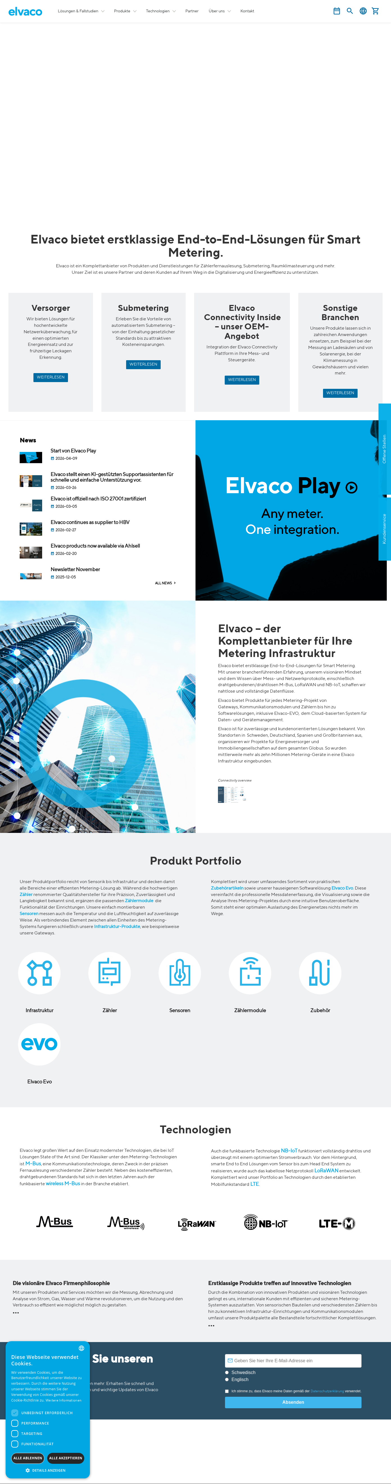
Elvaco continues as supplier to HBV (90, 522)
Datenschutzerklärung (327, 1391)
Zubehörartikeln (227, 888)
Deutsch (363, 11)
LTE (254, 1184)
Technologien (158, 11)
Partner (192, 11)
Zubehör (320, 1010)
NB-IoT (289, 1151)
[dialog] (48, 1409)
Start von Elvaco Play (73, 451)
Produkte (122, 11)
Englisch (239, 1379)
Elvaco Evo (342, 888)
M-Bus (33, 1163)
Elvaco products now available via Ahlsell (96, 546)
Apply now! (355, 484)
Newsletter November (75, 569)
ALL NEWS (163, 583)
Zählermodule (139, 901)
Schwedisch (243, 1372)
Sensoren (29, 914)
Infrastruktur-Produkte (117, 927)
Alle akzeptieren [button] (65, 1458)
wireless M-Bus (63, 1183)
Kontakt (247, 11)
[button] (47, 1470)
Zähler (26, 895)
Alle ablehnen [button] (27, 1458)
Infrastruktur (39, 1010)
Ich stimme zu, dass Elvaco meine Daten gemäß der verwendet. (293, 1391)
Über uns (217, 11)
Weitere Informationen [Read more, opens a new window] (63, 1400)
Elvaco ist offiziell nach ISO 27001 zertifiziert (98, 499)
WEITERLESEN (51, 377)
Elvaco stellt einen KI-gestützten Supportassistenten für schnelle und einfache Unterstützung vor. (112, 477)
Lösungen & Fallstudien (78, 11)
